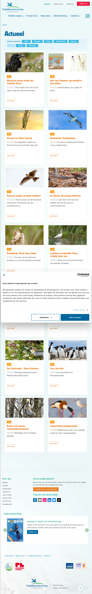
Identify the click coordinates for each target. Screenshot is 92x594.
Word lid (33, 532)
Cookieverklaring (34, 556)
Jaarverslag (6, 495)
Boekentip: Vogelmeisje (62, 138)
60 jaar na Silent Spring (19, 138)
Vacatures (6, 492)
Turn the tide (57, 368)
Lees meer (10, 101)
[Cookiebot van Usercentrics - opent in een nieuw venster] (79, 275)
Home (4, 25)
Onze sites (9, 556)
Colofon (47, 556)
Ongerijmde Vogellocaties (64, 426)
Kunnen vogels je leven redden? (24, 195)
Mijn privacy (20, 556)
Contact (74, 16)
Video (20, 45)
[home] (12, 7)
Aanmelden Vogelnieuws (46, 489)
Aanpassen (46, 317)
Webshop (70, 4)
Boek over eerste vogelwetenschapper (18, 427)
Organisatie (6, 489)
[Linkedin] (49, 500)
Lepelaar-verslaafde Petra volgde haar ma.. (64, 255)
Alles (26, 41)
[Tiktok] (59, 500)
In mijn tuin (31, 16)
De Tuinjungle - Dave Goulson (23, 368)
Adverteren (6, 501)
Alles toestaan (75, 317)
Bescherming (60, 16)
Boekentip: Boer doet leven (21, 253)
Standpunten (7, 504)
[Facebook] (35, 500)
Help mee (45, 16)
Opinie (73, 41)
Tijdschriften (7, 498)
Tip (11, 45)
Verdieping (60, 41)
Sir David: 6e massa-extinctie (65, 195)
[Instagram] (44, 500)
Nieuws (37, 41)
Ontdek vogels (15, 16)
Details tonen (79, 310)
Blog (48, 41)
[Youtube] (40, 500)
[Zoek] (88, 16)
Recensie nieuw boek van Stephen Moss (20, 82)
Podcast (32, 45)
